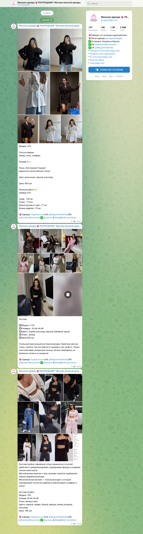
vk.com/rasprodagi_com (101, 57)
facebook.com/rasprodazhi (102, 54)
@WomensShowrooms (105, 44)
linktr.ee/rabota (97, 60)
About (97, 76)
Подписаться (37, 214)
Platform (119, 76)
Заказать (48, 217)
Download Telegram (109, 70)
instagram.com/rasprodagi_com (105, 50)
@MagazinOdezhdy (104, 47)
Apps (111, 76)
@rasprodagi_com (109, 20)
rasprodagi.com (97, 63)
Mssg (57, 217)
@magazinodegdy (114, 38)
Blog (104, 76)
